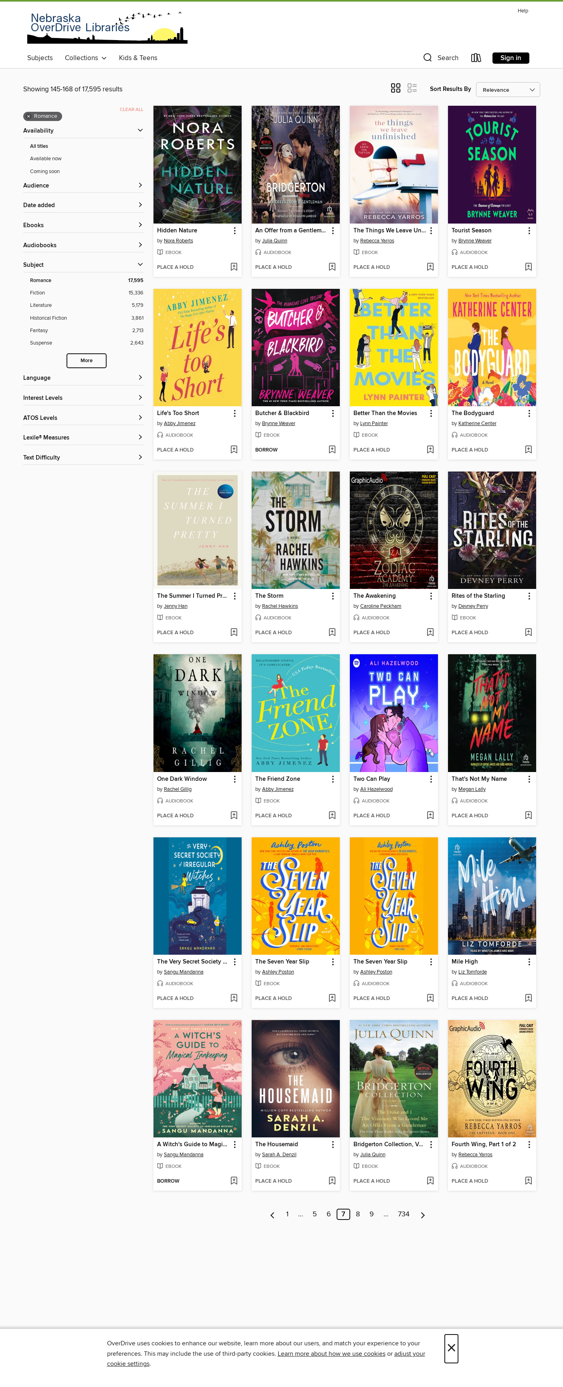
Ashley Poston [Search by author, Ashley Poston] (278, 972)
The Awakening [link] (374, 596)
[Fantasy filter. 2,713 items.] (86, 331)
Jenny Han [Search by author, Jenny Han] (176, 606)
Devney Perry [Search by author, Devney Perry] (473, 606)
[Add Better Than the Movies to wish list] (430, 450)
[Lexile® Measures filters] (83, 438)
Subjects (40, 58)
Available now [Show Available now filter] (46, 158)
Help (523, 11)
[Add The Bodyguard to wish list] (528, 450)
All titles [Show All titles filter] (39, 146)
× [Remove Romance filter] (28, 116)
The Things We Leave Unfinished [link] (390, 230)
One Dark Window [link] (182, 779)
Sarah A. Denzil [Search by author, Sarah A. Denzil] (279, 1154)
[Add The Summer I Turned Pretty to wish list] (234, 633)
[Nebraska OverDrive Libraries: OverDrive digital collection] (107, 27)
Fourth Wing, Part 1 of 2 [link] (484, 1144)
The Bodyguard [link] (473, 413)
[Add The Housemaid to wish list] (332, 1181)
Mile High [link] (465, 962)
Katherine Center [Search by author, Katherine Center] (477, 423)
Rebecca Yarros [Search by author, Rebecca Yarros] (377, 241)
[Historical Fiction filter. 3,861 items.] (86, 318)
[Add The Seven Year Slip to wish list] (332, 999)
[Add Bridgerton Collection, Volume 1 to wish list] (430, 1181)
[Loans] (476, 59)
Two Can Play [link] (371, 779)
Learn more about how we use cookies (331, 1354)
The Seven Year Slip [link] (282, 962)
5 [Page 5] (315, 1214)
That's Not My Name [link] (479, 779)
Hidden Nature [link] (177, 230)
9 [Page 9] (371, 1214)
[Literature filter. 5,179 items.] (86, 305)
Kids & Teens (138, 58)
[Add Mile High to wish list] (528, 999)
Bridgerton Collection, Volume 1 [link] (390, 1144)
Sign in (510, 58)
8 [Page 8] (358, 1214)
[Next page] (423, 1214)
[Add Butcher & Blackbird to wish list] (332, 450)
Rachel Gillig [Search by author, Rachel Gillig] (178, 789)
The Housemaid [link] (276, 1144)
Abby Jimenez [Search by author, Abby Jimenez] (180, 423)
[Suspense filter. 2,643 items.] (86, 343)
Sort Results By (450, 89)
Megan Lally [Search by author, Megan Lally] (472, 789)
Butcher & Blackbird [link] (282, 413)
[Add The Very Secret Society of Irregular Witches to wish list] (234, 999)
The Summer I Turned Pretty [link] (193, 596)
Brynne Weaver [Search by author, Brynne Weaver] (475, 241)
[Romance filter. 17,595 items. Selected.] (86, 280)
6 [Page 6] (329, 1214)
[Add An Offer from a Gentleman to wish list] (332, 267)
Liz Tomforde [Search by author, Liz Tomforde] (472, 972)
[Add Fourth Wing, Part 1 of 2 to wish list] (528, 1181)
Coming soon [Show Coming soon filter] (45, 171)
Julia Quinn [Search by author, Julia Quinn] (274, 241)
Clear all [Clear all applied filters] (131, 110)
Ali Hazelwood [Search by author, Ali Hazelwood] (376, 789)
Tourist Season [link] (472, 230)
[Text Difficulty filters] (83, 458)
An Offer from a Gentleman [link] (291, 230)
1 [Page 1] (287, 1214)
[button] (440, 59)
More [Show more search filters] (87, 360)
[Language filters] (83, 378)
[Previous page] (272, 1214)
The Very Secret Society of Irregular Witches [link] (193, 962)
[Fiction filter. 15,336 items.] (86, 293)
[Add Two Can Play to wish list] (430, 816)
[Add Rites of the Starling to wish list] (528, 633)
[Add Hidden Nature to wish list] (234, 267)
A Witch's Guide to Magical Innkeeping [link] (193, 1144)
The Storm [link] (269, 596)
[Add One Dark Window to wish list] (234, 816)
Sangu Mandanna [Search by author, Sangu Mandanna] (184, 972)
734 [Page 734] (404, 1214)
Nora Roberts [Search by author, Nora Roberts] (178, 241)
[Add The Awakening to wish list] (430, 633)
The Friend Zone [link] (277, 779)
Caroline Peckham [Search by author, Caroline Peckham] (381, 606)
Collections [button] (86, 58)
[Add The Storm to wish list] (332, 633)
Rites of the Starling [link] (478, 596)
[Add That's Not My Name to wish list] (528, 816)
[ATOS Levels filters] (83, 418)
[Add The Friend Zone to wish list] (332, 816)
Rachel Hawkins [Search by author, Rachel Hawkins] (280, 606)
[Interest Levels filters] (83, 398)
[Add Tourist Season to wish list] (528, 267)
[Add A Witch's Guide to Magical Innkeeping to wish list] (234, 1181)
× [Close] (451, 1349)
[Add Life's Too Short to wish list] (234, 450)
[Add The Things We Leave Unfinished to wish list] (430, 267)
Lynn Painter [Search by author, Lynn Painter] (374, 423)
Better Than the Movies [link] (385, 413)
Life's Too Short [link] (178, 413)
